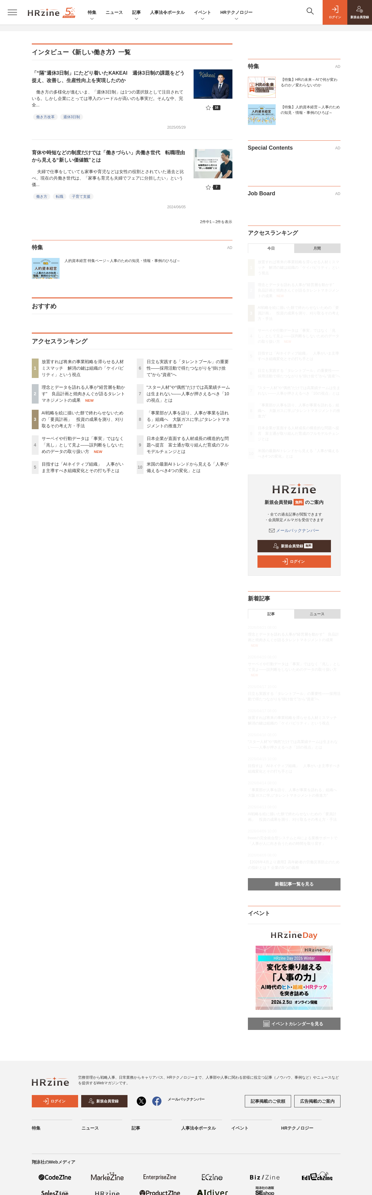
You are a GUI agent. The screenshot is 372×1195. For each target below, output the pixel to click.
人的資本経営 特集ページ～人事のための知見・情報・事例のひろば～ (122, 261)
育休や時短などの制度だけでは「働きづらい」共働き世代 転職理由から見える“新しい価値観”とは (108, 156)
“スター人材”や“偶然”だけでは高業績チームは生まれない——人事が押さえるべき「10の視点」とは (188, 394)
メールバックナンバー (294, 530)
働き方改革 (45, 117)
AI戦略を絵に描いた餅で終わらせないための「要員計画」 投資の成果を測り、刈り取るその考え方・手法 (83, 419)
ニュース (114, 12)
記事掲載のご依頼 (268, 1101)
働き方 (41, 196)
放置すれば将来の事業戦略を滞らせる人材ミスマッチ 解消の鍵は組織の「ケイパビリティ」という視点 (83, 368)
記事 (136, 13)
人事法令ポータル (167, 12)
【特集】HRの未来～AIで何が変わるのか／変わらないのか (309, 82)
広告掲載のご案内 (317, 1101)
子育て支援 (81, 196)
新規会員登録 (293, 546)
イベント (202, 13)
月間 (317, 248)
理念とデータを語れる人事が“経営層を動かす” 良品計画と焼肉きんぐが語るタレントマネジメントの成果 (83, 394)
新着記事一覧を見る (294, 884)
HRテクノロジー (236, 13)
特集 (92, 13)
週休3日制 (71, 117)
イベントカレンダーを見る (293, 1024)
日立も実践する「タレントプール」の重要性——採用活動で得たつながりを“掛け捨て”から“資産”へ (188, 368)
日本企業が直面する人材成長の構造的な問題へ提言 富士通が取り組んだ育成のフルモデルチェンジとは (188, 445)
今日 (271, 248)
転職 (59, 196)
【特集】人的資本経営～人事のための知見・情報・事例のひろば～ (310, 110)
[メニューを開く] (12, 12)
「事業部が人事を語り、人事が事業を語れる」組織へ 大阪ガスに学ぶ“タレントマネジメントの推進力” (188, 419)
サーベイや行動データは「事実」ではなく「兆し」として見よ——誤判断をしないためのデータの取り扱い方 (83, 445)
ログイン (293, 561)
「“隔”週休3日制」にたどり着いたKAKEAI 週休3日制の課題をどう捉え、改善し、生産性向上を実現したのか (108, 76)
